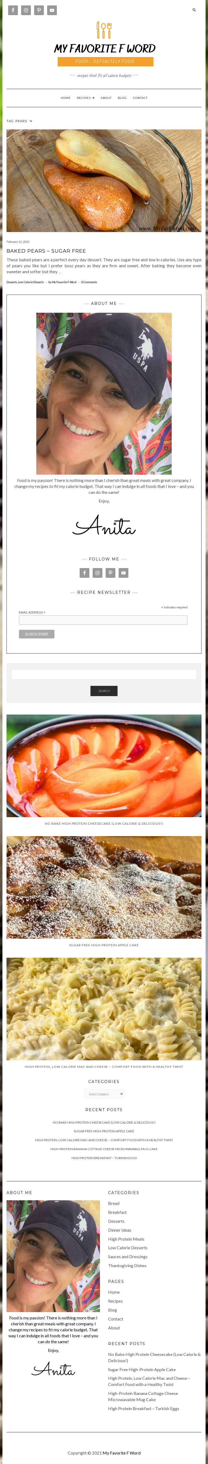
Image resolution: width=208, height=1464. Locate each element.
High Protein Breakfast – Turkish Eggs (104, 1158)
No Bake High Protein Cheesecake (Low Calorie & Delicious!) (104, 1122)
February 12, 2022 (17, 241)
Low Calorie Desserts (31, 282)
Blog (122, 98)
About (106, 98)
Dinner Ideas (119, 1230)
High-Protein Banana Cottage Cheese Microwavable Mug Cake (104, 1149)
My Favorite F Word (122, 1452)
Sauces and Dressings (128, 1256)
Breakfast (117, 1212)
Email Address (32, 613)
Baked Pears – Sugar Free (46, 251)
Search (104, 691)
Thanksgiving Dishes (127, 1265)
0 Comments (89, 282)
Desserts (11, 282)
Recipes (115, 1300)
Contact (140, 98)
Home (66, 98)
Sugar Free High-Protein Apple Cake (104, 1131)
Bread (113, 1203)
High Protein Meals (126, 1238)
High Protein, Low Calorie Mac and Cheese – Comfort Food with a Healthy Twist (104, 1140)
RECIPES (86, 98)
